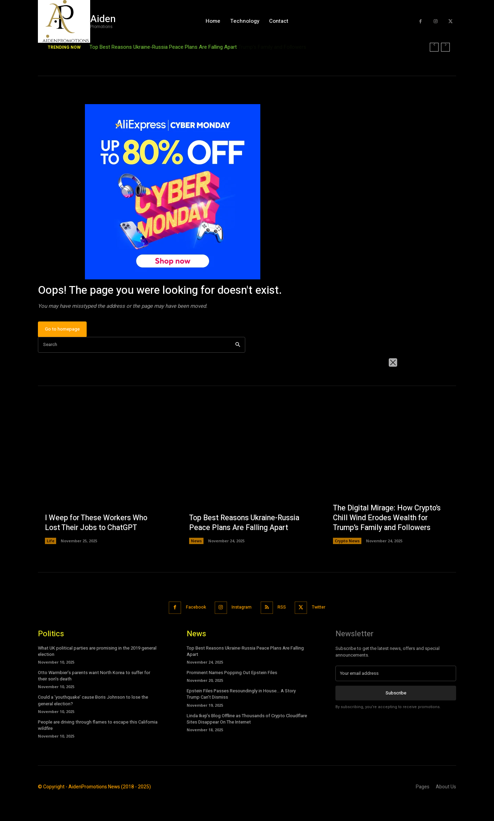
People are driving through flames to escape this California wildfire (98, 746)
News (196, 562)
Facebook (191, 628)
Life (50, 562)
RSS (284, 628)
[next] (445, 47)
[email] (395, 694)
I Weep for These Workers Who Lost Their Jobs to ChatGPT (98, 544)
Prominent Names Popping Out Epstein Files (232, 693)
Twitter (323, 628)
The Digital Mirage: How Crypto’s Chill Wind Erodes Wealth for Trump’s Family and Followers (389, 539)
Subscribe (396, 714)
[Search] (237, 366)
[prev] (434, 47)
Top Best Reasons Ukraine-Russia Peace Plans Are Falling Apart (163, 47)
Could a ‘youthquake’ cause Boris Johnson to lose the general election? (93, 721)
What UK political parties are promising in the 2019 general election (97, 672)
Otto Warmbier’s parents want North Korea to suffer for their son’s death (94, 696)
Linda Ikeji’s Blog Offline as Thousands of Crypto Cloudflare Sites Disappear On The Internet (247, 739)
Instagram (241, 628)
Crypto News (347, 562)
